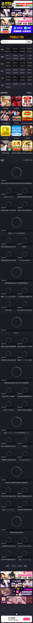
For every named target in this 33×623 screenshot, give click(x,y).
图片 (2, 71)
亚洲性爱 (8, 62)
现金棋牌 (22, 51)
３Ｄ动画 (29, 55)
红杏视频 (29, 84)
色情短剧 (8, 87)
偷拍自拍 (15, 62)
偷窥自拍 (8, 70)
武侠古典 (29, 77)
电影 (2, 64)
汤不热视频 (22, 84)
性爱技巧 (29, 80)
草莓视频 (15, 84)
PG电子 (8, 48)
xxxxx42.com (16, 37)
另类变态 (29, 65)
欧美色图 (22, 70)
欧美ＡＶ (22, 55)
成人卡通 (22, 62)
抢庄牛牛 (29, 51)
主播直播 (22, 58)
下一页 (19, 566)
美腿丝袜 (8, 73)
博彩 (2, 50)
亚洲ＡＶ (8, 55)
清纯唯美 (15, 73)
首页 (7, 566)
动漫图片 (29, 70)
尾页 (25, 566)
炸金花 (15, 51)
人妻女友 (22, 77)
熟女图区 (22, 73)
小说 (2, 78)
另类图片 (29, 73)
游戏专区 (29, 48)
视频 (2, 57)
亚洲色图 (15, 70)
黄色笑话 (22, 80)
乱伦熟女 (22, 65)
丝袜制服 (15, 58)
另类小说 (15, 80)
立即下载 (26, 619)
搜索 (29, 42)
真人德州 (15, 48)
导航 (2, 85)
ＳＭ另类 (29, 58)
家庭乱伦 (15, 77)
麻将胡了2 (8, 51)
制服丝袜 (8, 65)
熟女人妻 (8, 58)
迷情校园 (8, 80)
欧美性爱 (29, 62)
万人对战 (22, 48)
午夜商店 (8, 84)
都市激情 (8, 77)
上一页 (13, 566)
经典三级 (15, 65)
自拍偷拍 (15, 55)
